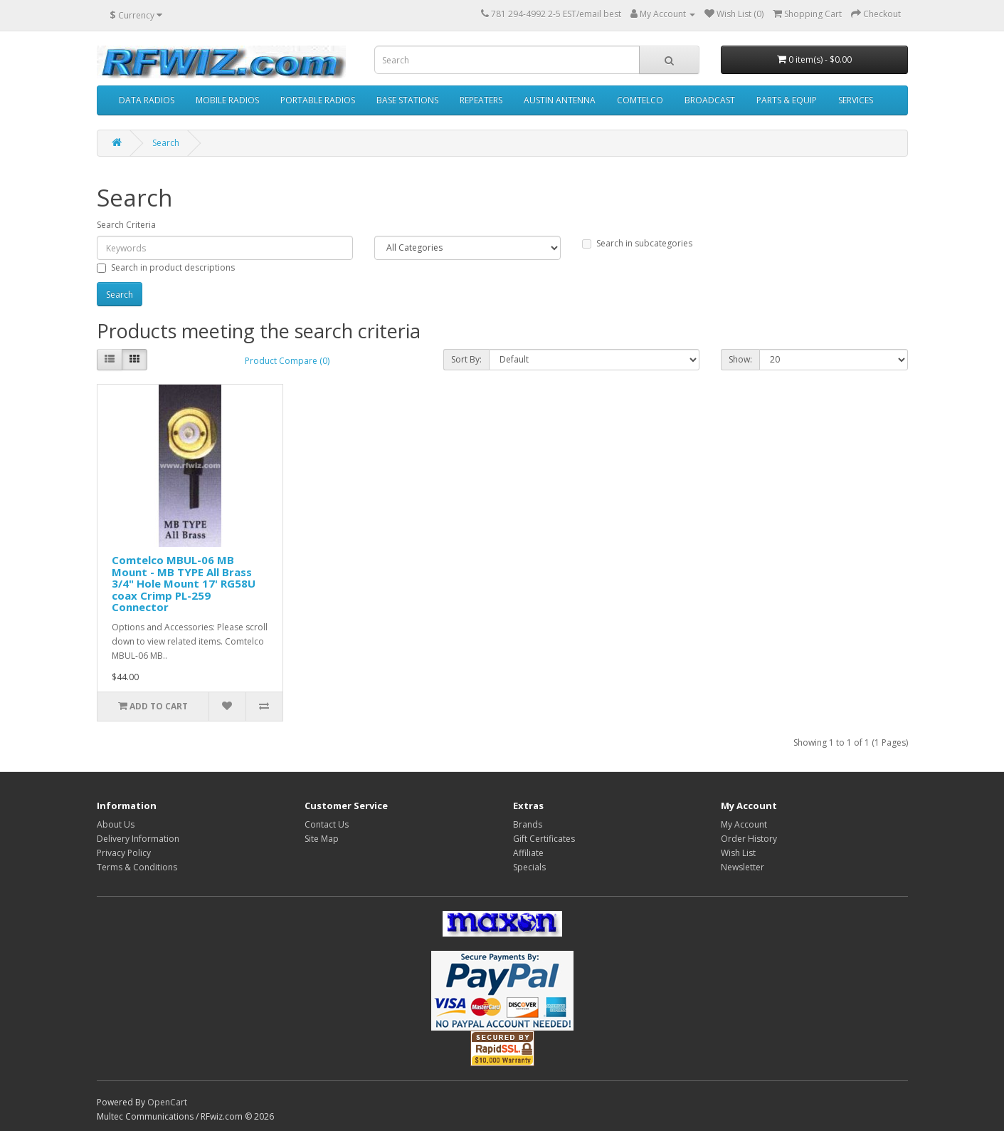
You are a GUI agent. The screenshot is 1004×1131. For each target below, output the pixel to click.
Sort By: (466, 359)
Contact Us (327, 824)
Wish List (738, 853)
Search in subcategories (637, 243)
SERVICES (855, 100)
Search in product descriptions (166, 267)
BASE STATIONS (407, 100)
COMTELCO (640, 100)
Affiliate (528, 853)
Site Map (322, 839)
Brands (527, 824)
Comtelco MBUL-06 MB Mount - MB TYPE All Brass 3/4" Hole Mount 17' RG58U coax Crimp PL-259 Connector (183, 583)
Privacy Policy (124, 853)
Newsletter (742, 867)
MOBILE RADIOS (227, 100)
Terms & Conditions (137, 867)
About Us (115, 824)
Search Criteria (126, 225)
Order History (749, 839)
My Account (744, 824)
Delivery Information (138, 839)
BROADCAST (710, 100)
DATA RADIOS (146, 100)
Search (165, 143)
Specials (529, 867)
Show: (740, 359)
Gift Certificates (544, 839)
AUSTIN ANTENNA (560, 100)
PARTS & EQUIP (786, 100)
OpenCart (167, 1102)
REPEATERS (481, 100)
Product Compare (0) (287, 361)
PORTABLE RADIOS (317, 100)
